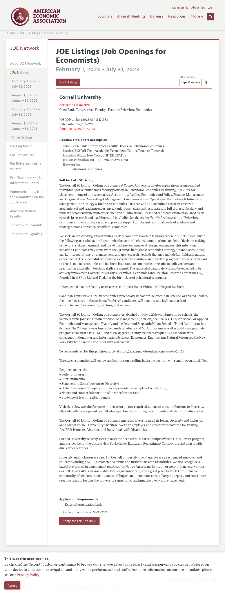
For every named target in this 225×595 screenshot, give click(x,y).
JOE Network (25, 48)
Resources (177, 16)
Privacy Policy (28, 575)
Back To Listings (68, 82)
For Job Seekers (22, 155)
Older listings (22, 137)
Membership (180, 7)
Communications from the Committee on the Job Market (27, 197)
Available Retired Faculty (23, 214)
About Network (25, 63)
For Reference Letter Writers (26, 166)
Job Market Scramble (26, 225)
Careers (156, 16)
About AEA (198, 7)
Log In (211, 7)
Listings (34, 33)
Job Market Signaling (26, 234)
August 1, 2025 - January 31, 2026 (24, 98)
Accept (12, 586)
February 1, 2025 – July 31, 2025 (26, 112)
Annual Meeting (131, 16)
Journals (105, 16)
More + (197, 16)
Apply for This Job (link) (79, 521)
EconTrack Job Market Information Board (27, 180)
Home (11, 33)
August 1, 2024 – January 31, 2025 (25, 126)
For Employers (21, 146)
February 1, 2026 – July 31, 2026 (26, 84)
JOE (22, 33)
